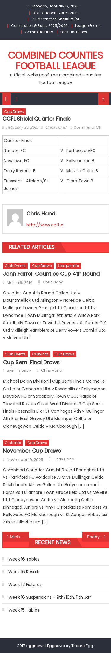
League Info (68, 265)
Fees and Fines (73, 31)
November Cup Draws (32, 450)
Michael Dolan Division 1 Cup (19, 537)
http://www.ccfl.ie (44, 225)
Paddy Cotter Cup (98, 537)
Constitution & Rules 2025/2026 (39, 25)
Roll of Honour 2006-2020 (56, 12)
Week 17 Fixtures (25, 584)
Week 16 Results (24, 572)
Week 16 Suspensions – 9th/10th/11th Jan (49, 597)
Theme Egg (82, 646)
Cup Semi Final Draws (31, 362)
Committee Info (39, 31)
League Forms (88, 25)
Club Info (40, 354)
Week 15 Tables (23, 610)
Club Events (15, 265)
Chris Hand (55, 127)
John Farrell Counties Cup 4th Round (51, 273)
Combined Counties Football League (55, 61)
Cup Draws (14, 111)
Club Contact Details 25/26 (56, 19)
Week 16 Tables (24, 559)
